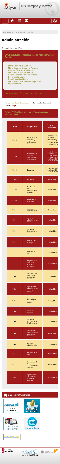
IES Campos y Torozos (36, 6)
